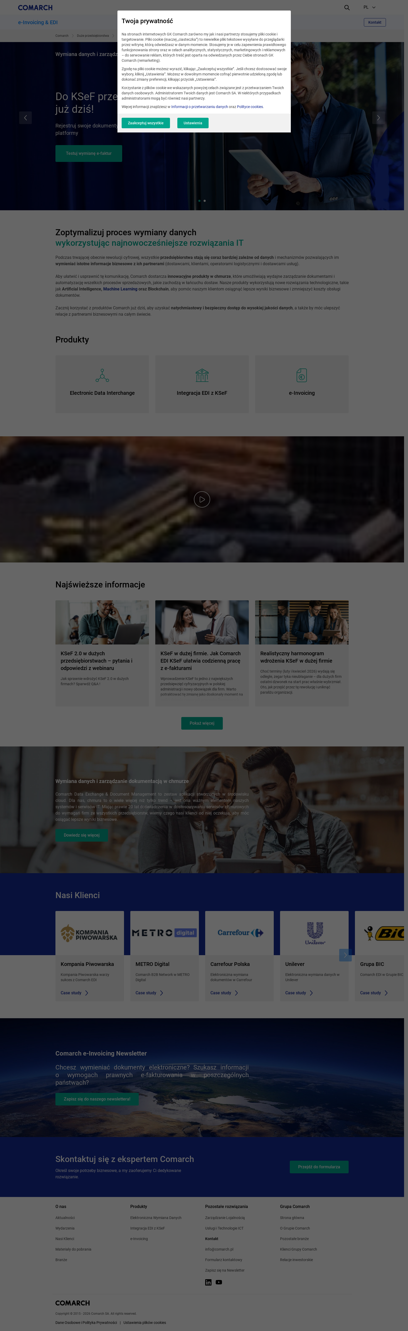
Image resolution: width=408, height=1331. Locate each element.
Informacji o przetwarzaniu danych (199, 107)
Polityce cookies (250, 107)
